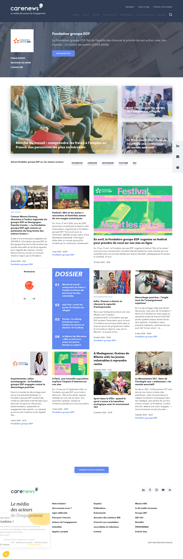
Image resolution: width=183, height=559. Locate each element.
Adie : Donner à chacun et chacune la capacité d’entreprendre (108, 304)
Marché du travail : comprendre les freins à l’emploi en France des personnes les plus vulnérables (73, 290)
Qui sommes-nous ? (62, 508)
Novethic (139, 522)
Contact (97, 531)
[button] (25, 299)
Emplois (161, 15)
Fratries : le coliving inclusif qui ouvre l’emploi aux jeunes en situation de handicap (73, 323)
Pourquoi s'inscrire (61, 517)
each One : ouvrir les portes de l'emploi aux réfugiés (73, 307)
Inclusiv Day (141, 531)
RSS (134, 163)
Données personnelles (24, 542)
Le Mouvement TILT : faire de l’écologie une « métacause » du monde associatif (153, 381)
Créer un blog (143, 7)
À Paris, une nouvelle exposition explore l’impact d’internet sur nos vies (70, 381)
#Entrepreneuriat (103, 297)
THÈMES (96, 15)
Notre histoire (59, 503)
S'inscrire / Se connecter (163, 7)
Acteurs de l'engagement (64, 522)
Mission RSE (141, 503)
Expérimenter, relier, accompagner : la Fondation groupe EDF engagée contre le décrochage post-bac (28, 383)
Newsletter (130, 7)
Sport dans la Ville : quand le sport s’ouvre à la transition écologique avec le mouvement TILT (111, 402)
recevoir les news (21, 63)
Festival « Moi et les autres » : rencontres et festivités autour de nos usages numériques (69, 215)
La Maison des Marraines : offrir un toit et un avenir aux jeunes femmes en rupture (74, 340)
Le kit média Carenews (146, 508)
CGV (12, 542)
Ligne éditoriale (59, 513)
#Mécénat (16, 212)
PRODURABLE (142, 527)
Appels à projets (145, 15)
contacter (17, 67)
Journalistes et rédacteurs (106, 527)
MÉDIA (76, 15)
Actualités (57, 527)
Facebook (77, 163)
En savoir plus (63, 53)
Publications (110, 15)
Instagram (108, 163)
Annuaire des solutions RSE (107, 517)
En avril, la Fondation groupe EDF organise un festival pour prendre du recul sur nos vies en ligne (130, 241)
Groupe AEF (141, 513)
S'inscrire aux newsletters (106, 522)
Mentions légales (41, 542)
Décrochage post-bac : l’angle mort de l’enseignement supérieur (151, 300)
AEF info (139, 517)
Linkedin (92, 163)
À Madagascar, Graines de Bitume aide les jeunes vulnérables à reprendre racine (111, 359)
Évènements (126, 15)
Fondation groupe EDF (22, 264)
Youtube (123, 163)
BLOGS (85, 15)
